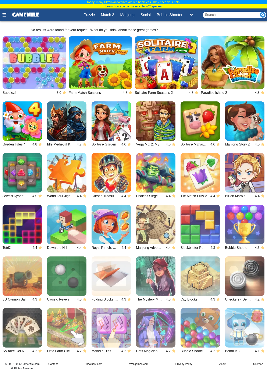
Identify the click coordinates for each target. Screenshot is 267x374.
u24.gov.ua (153, 6)
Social (145, 15)
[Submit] (263, 15)
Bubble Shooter (169, 15)
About (222, 364)
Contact (53, 364)
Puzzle (89, 15)
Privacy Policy (183, 364)
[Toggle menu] (7, 14)
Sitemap (258, 364)
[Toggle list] (191, 14)
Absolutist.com (93, 364)
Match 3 (107, 15)
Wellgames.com (139, 364)
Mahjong (127, 15)
